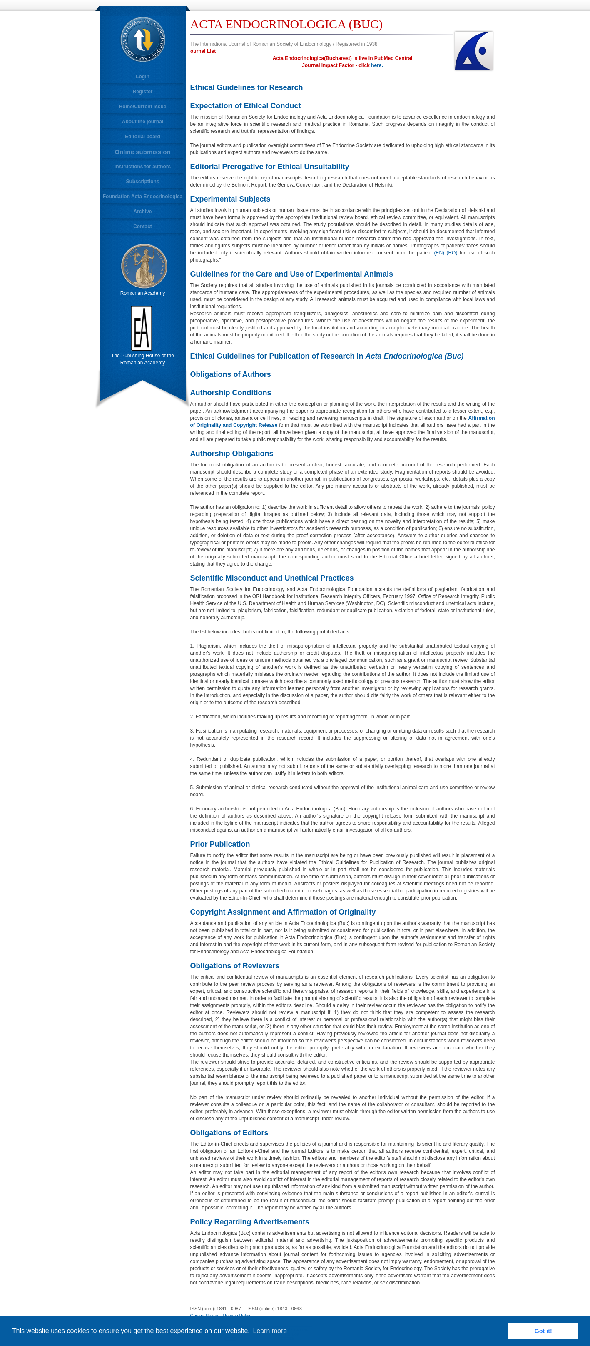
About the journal (142, 122)
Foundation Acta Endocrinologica (143, 196)
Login (142, 77)
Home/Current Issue (142, 107)
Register (142, 92)
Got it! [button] (543, 1331)
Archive (142, 211)
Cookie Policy (204, 1315)
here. (377, 65)
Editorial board (142, 137)
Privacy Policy (237, 1315)
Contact (142, 226)
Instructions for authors (143, 166)
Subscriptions (142, 181)
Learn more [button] (270, 1330)
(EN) (439, 253)
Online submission (142, 151)
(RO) (451, 253)
